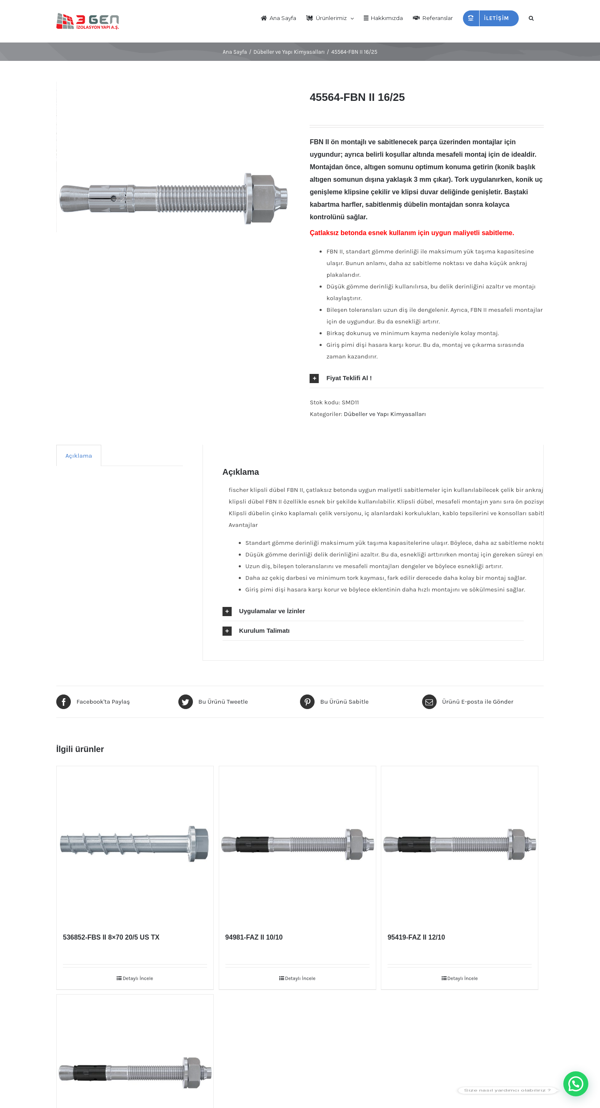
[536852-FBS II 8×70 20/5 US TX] (135, 844)
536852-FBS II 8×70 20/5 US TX (111, 937)
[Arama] (531, 17)
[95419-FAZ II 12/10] (459, 844)
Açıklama (78, 455)
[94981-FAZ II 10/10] (297, 844)
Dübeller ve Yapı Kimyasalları (385, 414)
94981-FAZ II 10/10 (254, 937)
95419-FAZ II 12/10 (416, 937)
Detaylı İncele (137, 978)
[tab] (427, 378)
